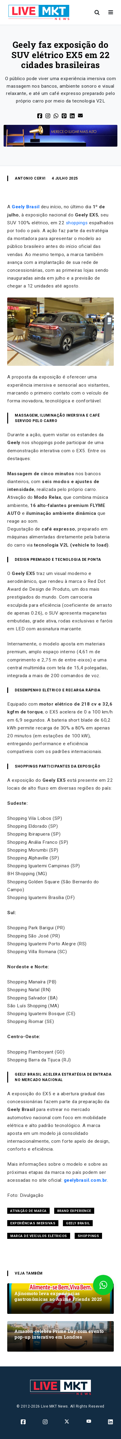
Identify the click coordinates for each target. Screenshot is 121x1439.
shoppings (77, 223)
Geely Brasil (25, 207)
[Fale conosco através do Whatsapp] (103, 1285)
